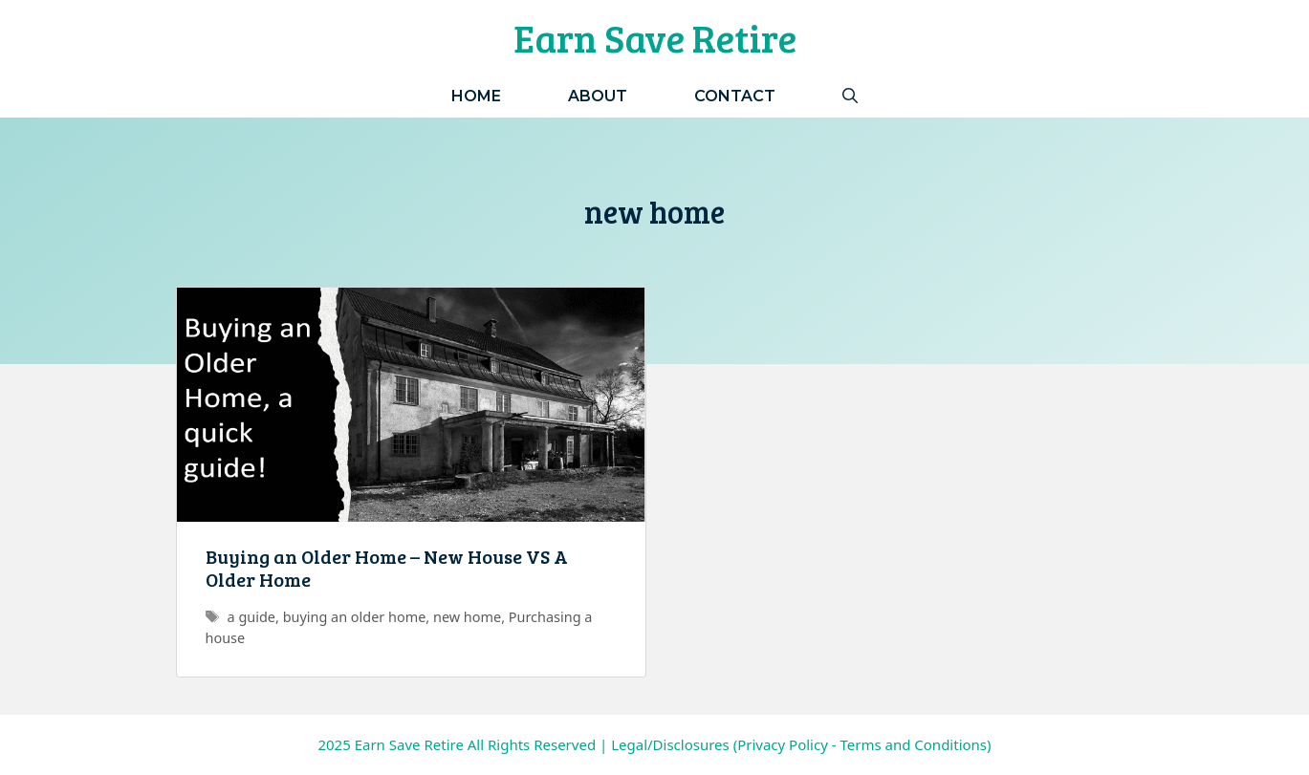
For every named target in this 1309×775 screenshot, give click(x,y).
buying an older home (354, 617)
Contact (734, 96)
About (597, 96)
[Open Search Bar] (850, 96)
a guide (251, 617)
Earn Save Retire (654, 37)
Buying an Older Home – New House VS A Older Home (387, 567)
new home (467, 617)
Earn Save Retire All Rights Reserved (475, 744)
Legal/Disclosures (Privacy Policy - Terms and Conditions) (801, 744)
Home (476, 96)
